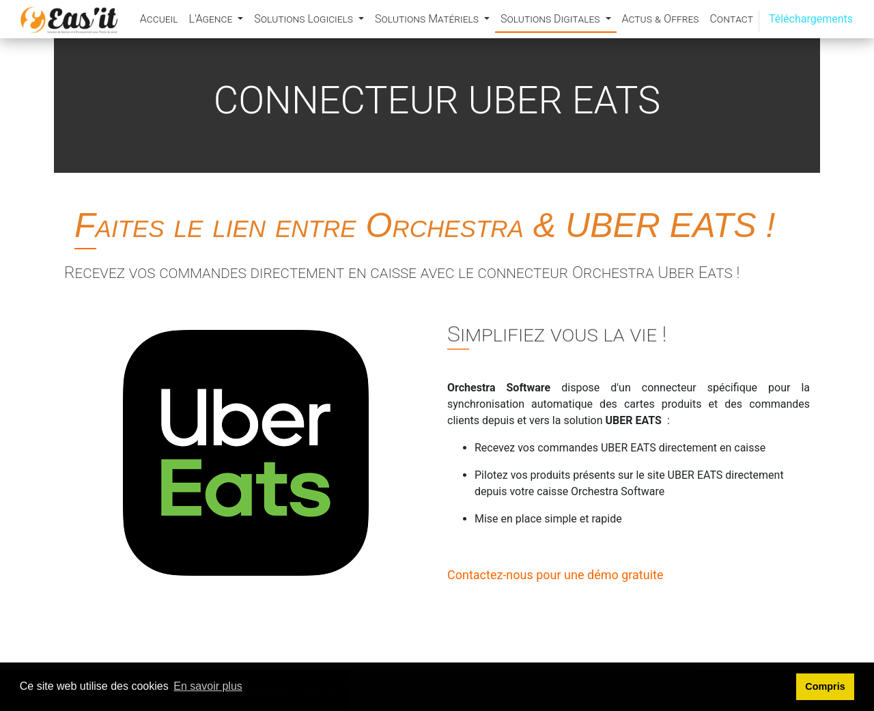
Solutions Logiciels (305, 18)
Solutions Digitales (551, 18)
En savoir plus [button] (207, 686)
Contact (730, 18)
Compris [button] (825, 686)
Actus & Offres (660, 18)
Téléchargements (811, 18)
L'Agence (211, 18)
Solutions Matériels (428, 18)
